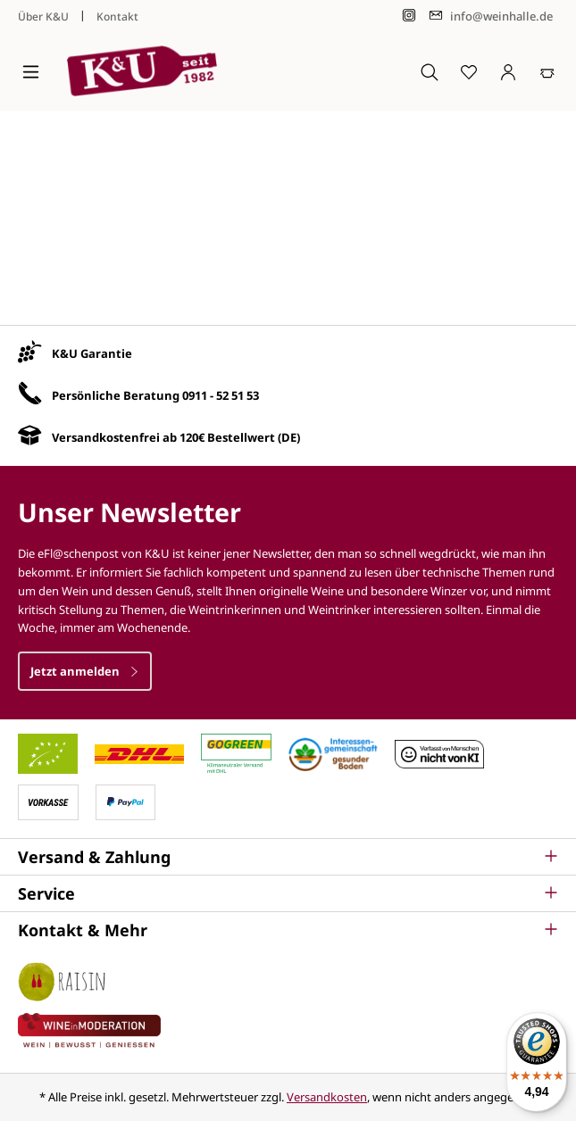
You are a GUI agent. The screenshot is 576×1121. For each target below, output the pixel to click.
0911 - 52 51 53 (220, 395)
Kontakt (117, 16)
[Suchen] (429, 71)
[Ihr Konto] (508, 71)
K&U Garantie (92, 353)
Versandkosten (327, 1097)
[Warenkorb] (547, 71)
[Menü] (31, 71)
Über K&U (43, 16)
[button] (288, 857)
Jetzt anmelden (84, 671)
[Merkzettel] (468, 71)
